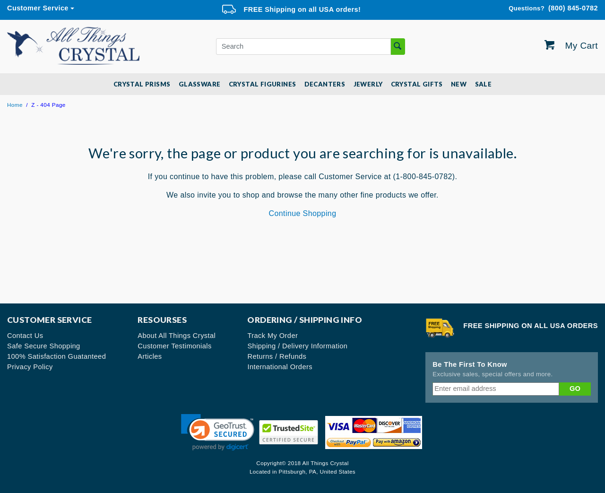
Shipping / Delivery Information (297, 346)
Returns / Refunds (276, 356)
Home (15, 105)
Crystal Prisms (142, 84)
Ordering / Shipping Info (304, 320)
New (459, 84)
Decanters (325, 84)
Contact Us (25, 335)
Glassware (200, 84)
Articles (150, 356)
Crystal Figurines (262, 84)
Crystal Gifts (417, 84)
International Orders (279, 367)
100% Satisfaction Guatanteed (56, 356)
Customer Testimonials (174, 346)
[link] (218, 432)
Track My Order (272, 335)
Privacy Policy (30, 367)
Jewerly (368, 84)
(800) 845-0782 (553, 8)
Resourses (162, 320)
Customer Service (38, 8)
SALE (483, 84)
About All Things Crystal (177, 335)
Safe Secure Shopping (43, 346)
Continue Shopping (303, 213)
